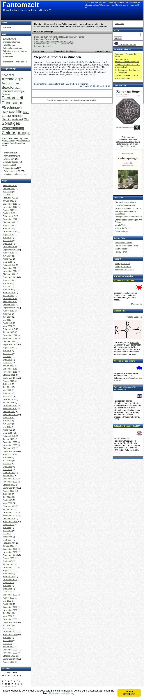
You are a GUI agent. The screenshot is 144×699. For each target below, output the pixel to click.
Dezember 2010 (10, 405)
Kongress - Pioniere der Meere (48, 39)
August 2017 (8, 225)
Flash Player (15, 143)
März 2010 (7, 433)
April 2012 (7, 360)
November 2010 (10, 408)
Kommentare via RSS (124, 270)
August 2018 (8, 210)
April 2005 (7, 573)
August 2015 (8, 253)
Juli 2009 (7, 457)
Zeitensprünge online (43, 46)
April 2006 (7, 561)
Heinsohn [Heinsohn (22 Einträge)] (9, 112)
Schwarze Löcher (80, 65)
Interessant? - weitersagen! (15, 62)
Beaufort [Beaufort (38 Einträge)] (9, 87)
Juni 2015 (7, 256)
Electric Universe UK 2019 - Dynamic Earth (53, 44)
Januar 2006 (8, 564)
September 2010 (10, 414)
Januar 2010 (8, 439)
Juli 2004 (7, 585)
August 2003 (8, 598)
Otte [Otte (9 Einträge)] (26, 119)
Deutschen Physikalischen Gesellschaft (75, 67)
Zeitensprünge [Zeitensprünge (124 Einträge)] (16, 132)
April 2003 (7, 604)
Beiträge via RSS (122, 263)
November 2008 (10, 482)
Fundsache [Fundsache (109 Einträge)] (12, 102)
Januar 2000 (8, 647)
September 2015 (10, 250)
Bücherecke (8, 56)
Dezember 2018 (10, 204)
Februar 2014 (9, 292)
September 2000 (10, 634)
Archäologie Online (123, 243)
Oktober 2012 (9, 341)
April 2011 (7, 393)
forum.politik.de (121, 249)
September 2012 (10, 344)
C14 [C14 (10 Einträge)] (18, 87)
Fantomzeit (20, 5)
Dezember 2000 (10, 631)
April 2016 (7, 243)
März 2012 (7, 363)
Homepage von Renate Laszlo (128, 217)
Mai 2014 (7, 286)
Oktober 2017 (9, 222)
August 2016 (8, 234)
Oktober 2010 (9, 411)
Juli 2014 (7, 283)
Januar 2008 (8, 509)
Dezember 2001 (10, 619)
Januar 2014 (8, 295)
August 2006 (8, 558)
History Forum (121, 252)
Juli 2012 (7, 350)
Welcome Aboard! (125, 44)
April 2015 (7, 259)
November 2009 (10, 445)
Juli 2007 (7, 527)
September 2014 (10, 277)
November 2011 (10, 372)
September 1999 (10, 659)
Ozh (95, 100)
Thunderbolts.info (75, 62)
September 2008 (10, 488)
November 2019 (10, 185)
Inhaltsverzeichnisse (13, 174)
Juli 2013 (7, 314)
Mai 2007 (7, 534)
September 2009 (10, 451)
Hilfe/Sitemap (78, 26)
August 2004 (8, 582)
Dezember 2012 (10, 335)
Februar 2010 (9, 436)
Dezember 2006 (10, 549)
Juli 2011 (7, 384)
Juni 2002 (7, 613)
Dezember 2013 (10, 298)
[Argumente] (136, 304)
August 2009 (8, 454)
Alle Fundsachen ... (123, 78)
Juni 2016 (7, 240)
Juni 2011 (7, 387)
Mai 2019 (7, 195)
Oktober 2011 (9, 375)
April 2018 (7, 213)
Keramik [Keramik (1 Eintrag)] (5, 116)
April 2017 (7, 228)
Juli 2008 (7, 494)
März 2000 (7, 644)
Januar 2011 (8, 402)
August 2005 (8, 570)
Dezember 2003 (10, 595)
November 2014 (10, 271)
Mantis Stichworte (128, 146)
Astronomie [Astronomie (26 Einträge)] (10, 83)
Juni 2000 (7, 640)
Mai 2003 (7, 601)
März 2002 (7, 616)
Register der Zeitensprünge (128, 141)
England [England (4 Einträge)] (6, 94)
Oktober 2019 (9, 188)
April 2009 (7, 466)
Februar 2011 (9, 399)
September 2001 (10, 622)
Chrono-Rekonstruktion (125, 202)
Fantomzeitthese (41, 26)
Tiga (79, 100)
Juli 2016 (7, 237)
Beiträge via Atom (123, 267)
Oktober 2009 (9, 448)
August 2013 (8, 311)
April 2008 (7, 500)
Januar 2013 (8, 332)
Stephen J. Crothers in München (57, 57)
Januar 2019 (8, 201)
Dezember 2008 (10, 479)
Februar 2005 (9, 576)
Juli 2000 (7, 637)
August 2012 (8, 347)
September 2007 (10, 521)
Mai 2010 (7, 427)
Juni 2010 (7, 424)
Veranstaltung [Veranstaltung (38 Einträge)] (13, 128)
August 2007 (8, 524)
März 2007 (7, 540)
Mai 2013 (7, 320)
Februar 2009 (9, 472)
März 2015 (7, 262)
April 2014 (7, 289)
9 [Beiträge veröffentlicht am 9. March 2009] (2, 684)
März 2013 (7, 326)
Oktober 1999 (9, 656)
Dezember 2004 (10, 579)
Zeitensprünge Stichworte (127, 144)
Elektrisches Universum (125, 205)
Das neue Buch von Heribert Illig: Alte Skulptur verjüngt (59, 37)
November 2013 (10, 301)
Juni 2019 (7, 192)
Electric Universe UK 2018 (127, 75)
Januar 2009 (8, 476)
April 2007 (7, 537)
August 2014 (8, 280)
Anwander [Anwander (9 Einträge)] (8, 74)
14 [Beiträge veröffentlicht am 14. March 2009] (17, 684)
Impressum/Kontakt (11, 42)
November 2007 (10, 515)
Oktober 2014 (9, 274)
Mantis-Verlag (121, 225)
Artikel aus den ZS (12, 171)
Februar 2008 (9, 506)
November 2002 (10, 610)
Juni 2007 (7, 531)
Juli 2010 (7, 421)
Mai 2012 (7, 356)
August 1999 (8, 662)
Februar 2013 (9, 329)
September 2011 (10, 378)
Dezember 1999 (10, 650)
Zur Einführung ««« (11, 39)
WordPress (68, 100)
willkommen (48, 24)
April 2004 (7, 589)
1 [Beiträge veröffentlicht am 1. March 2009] (19, 678)
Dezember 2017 (10, 219)
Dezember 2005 (10, 567)
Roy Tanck (9, 141)
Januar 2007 (8, 546)
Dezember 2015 (10, 247)
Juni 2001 (7, 625)
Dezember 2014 (10, 268)
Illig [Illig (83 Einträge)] (19, 111)
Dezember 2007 (10, 512)
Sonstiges (7, 165)
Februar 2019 (9, 198)
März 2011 (7, 396)
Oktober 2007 (9, 518)
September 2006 (10, 555)
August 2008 (8, 491)
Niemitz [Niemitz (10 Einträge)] (6, 119)
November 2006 (10, 552)
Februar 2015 (9, 265)
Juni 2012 (7, 353)
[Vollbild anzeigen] (134, 317)
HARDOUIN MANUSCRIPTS (128, 208)
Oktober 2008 (9, 485)
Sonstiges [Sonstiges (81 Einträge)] (11, 123)
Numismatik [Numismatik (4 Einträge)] (17, 119)
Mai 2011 (7, 390)
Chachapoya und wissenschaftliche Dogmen (54, 41)
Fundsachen (71, 51)
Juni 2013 (7, 317)
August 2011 (8, 381)
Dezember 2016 (10, 231)
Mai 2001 (7, 628)
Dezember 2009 (10, 442)
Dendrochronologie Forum (126, 246)
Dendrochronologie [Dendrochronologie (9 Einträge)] (13, 91)
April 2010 (7, 430)
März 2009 (7, 469)
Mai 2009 (7, 463)
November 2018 (10, 207)
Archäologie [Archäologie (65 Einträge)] (12, 79)
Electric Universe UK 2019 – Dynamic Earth (127, 66)
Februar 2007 (9, 543)
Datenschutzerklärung (13, 48)
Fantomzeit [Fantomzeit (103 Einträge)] (12, 97)
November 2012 (10, 338)
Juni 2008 (7, 497)
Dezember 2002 (10, 607)
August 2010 (8, 418)
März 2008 (7, 503)
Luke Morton (24, 141)
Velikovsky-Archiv (123, 228)
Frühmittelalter (9, 156)
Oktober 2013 (9, 305)
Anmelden (119, 23)
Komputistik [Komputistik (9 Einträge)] (15, 115)
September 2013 (10, 308)
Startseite (7, 27)
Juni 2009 (7, 460)
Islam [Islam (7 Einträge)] (26, 112)
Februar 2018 (9, 216)
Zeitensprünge (9, 168)
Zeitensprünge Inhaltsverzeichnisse (128, 138)
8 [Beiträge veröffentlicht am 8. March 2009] (19, 681)
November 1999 (10, 653)
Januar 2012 (8, 366)
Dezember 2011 (10, 369)
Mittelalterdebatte (10, 162)
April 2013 (7, 323)
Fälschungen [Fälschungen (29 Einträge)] (12, 107)
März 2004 (7, 592)
